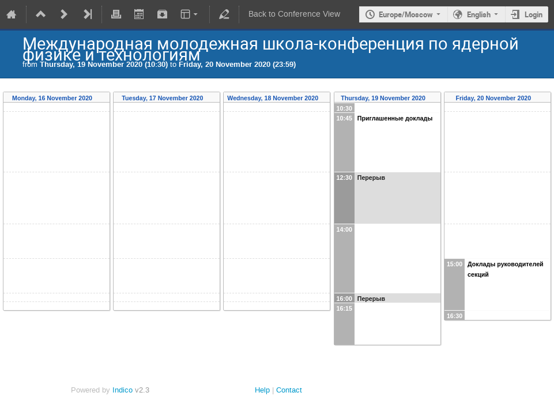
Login (533, 14)
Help (262, 390)
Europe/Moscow (406, 14)
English (479, 14)
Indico (122, 390)
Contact (289, 390)
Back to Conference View (294, 14)
